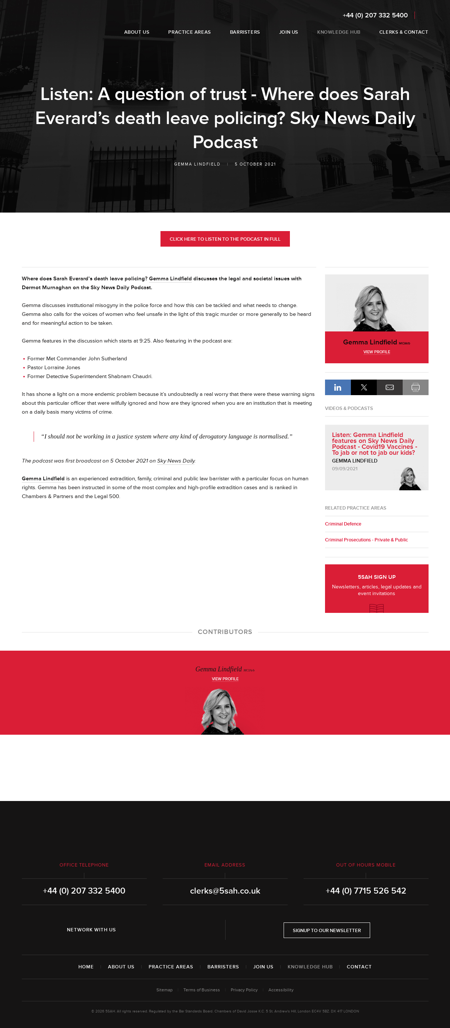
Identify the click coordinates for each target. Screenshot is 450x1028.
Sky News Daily (175, 460)
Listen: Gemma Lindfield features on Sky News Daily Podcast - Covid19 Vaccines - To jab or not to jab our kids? (374, 444)
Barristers (223, 967)
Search (424, 15)
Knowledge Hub (310, 967)
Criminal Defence (343, 524)
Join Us (263, 967)
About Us (121, 967)
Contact (359, 967)
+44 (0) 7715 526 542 (366, 891)
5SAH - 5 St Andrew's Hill (45, 23)
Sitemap (164, 990)
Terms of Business (201, 990)
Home (86, 967)
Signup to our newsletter (327, 931)
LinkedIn (338, 387)
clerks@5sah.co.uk (225, 891)
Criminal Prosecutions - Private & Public (366, 540)
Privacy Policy (244, 990)
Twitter (151, 929)
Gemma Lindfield (197, 164)
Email (390, 387)
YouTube (172, 929)
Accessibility (281, 990)
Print (416, 387)
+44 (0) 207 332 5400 (375, 15)
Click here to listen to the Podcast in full (225, 239)
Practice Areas (171, 967)
